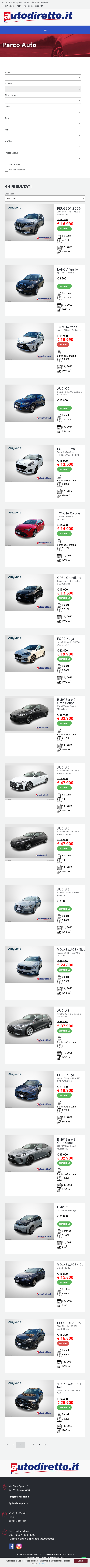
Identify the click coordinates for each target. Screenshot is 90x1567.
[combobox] (43, 77)
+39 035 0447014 (12, 6)
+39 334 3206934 (33, 6)
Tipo (7, 118)
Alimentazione (11, 95)
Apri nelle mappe (17, 1503)
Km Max (8, 141)
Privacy (55, 1554)
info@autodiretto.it (19, 1496)
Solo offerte (14, 164)
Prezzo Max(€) (11, 153)
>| (45, 1444)
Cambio (8, 107)
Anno (7, 130)
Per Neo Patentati (17, 170)
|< (7, 1444)
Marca (7, 72)
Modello (8, 84)
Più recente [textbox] (11, 198)
